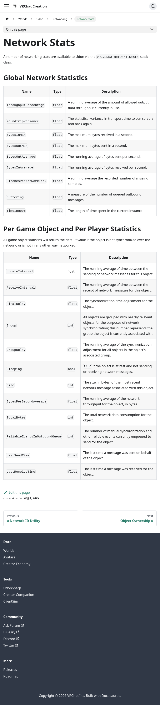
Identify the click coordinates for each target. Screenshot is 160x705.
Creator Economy (16, 564)
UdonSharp (12, 588)
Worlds (8, 550)
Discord (11, 638)
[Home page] (7, 19)
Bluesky (11, 632)
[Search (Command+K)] (153, 6)
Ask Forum (13, 625)
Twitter (10, 645)
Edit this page (16, 492)
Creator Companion (18, 594)
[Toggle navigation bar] (6, 6)
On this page (16, 29)
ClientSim (10, 601)
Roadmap (10, 676)
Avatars (9, 557)
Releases (10, 669)
